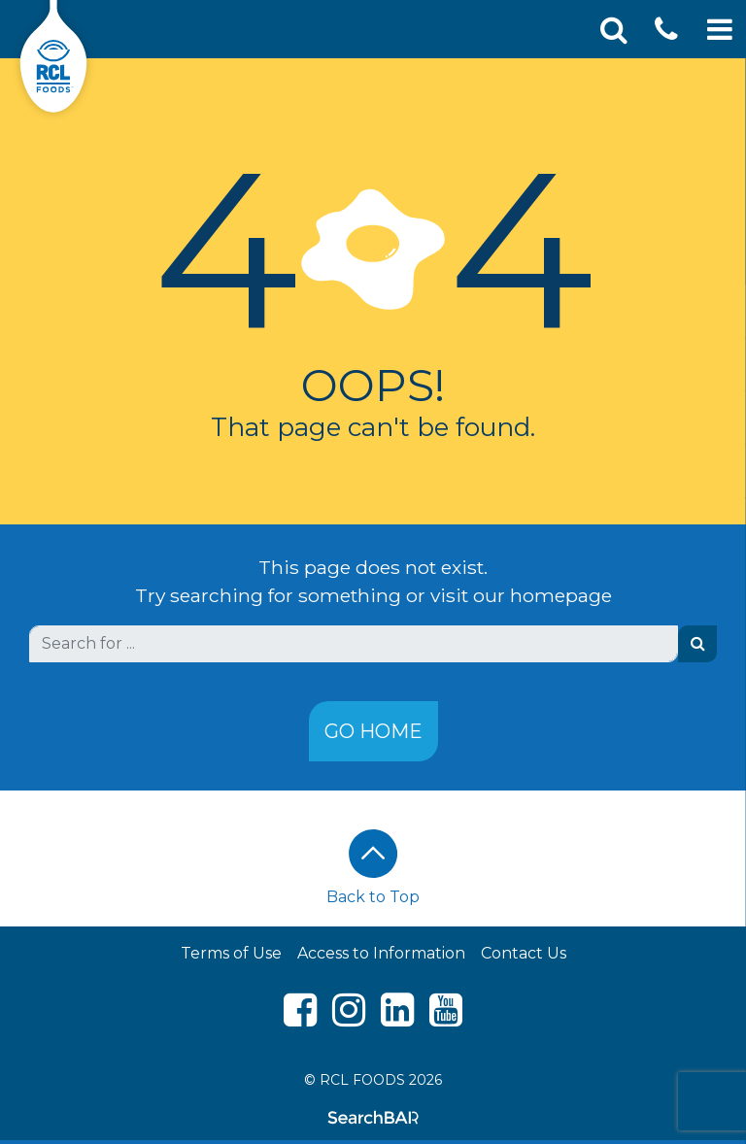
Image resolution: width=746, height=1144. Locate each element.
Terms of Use (231, 953)
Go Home (373, 731)
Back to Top (373, 867)
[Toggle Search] (614, 29)
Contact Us (523, 953)
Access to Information (381, 953)
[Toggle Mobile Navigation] (720, 29)
